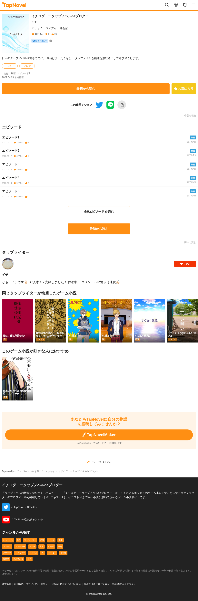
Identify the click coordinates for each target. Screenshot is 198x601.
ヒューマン (8, 540)
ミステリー (20, 546)
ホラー (32, 546)
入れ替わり (18, 559)
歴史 (60, 546)
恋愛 (42, 540)
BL (43, 553)
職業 (42, 546)
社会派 (64, 28)
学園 (61, 540)
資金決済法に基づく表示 (97, 584)
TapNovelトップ (10, 471)
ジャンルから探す (32, 471)
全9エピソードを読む (99, 211)
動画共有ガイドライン (124, 584)
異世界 (6, 559)
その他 (63, 553)
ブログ (27, 65)
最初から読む (85, 88)
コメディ (50, 28)
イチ (34, 21)
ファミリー (20, 553)
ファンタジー (30, 540)
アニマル (33, 553)
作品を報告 (190, 115)
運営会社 (6, 584)
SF (18, 540)
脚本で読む (190, 242)
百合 (29, 559)
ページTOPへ (101, 462)
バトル (51, 540)
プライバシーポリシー (38, 584)
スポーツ (7, 553)
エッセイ (36, 28)
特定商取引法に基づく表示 (67, 584)
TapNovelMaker (98, 434)
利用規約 (19, 584)
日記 (9, 65)
